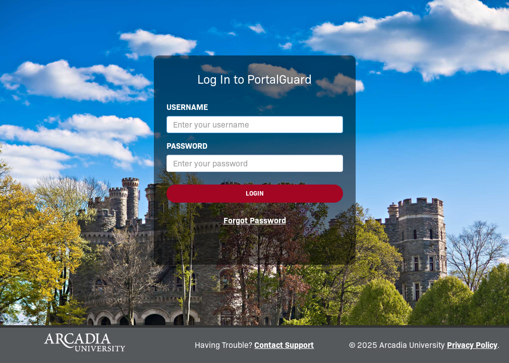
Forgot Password (254, 220)
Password (186, 146)
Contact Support (284, 345)
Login (255, 193)
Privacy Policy (472, 345)
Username (187, 107)
